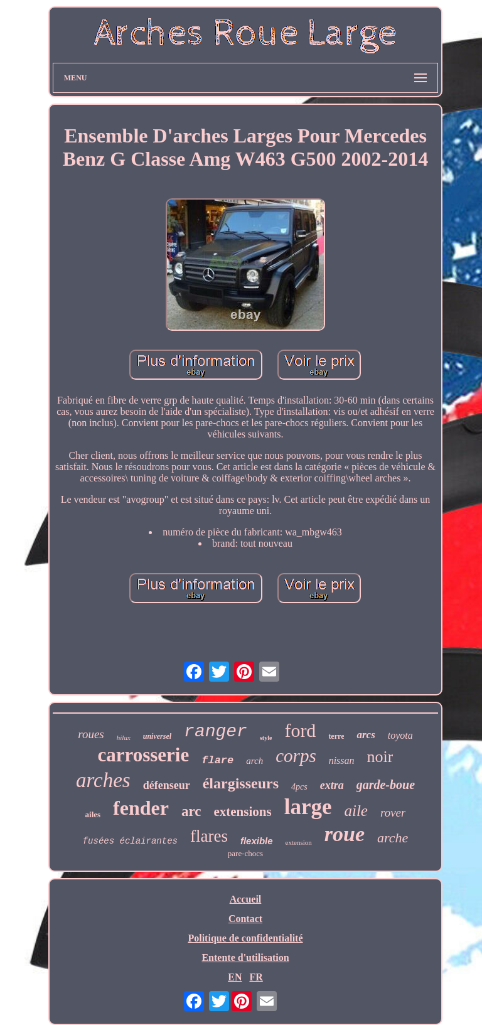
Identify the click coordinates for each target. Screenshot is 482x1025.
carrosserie (144, 755)
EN (235, 977)
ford (300, 730)
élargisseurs (241, 783)
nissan (342, 760)
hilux (124, 737)
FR (255, 977)
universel (157, 736)
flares (209, 836)
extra (332, 785)
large (308, 807)
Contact (245, 918)
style (266, 737)
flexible (256, 840)
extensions (242, 811)
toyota (400, 735)
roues (91, 734)
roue (344, 833)
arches (103, 780)
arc (191, 811)
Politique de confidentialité (245, 938)
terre (336, 736)
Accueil (246, 899)
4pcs (299, 787)
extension (299, 842)
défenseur (166, 785)
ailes (93, 814)
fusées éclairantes (130, 841)
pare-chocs (245, 853)
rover (392, 812)
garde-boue (385, 785)
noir (380, 757)
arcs (365, 735)
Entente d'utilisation (245, 957)
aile (356, 810)
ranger (215, 731)
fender (141, 808)
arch (254, 761)
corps (296, 756)
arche (392, 837)
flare (217, 760)
